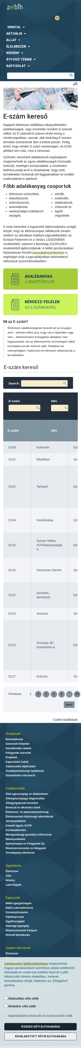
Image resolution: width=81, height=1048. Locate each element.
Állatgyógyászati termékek (22, 803)
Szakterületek (15, 788)
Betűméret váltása (75, 84)
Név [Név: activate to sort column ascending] (54, 430)
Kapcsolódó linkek (17, 761)
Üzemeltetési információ (20, 775)
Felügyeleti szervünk (18, 752)
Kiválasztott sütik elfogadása (40, 1036)
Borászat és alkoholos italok (23, 807)
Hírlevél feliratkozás (18, 934)
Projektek (11, 757)
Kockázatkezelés (16, 830)
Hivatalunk (13, 733)
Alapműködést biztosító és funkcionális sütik (38, 1015)
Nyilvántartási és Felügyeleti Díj (25, 843)
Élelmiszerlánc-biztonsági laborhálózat (29, 816)
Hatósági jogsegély (17, 925)
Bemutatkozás (14, 739)
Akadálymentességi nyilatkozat (25, 770)
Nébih (21, 6)
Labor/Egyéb (13, 884)
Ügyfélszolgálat (15, 921)
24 (77, 694)
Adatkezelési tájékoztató (21, 766)
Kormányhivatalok (17, 912)
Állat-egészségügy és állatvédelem (27, 793)
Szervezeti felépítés (18, 743)
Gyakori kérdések (18, 948)
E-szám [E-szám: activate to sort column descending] (13, 430)
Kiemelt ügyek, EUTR (19, 825)
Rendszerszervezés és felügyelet (26, 848)
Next (69, 704)
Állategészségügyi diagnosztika (25, 798)
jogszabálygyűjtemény (48, 252)
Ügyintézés (13, 865)
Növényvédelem (15, 839)
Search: (38, 383)
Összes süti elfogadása (40, 1026)
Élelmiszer (12, 871)
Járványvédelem (16, 821)
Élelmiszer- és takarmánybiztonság (27, 812)
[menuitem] (40, 27)
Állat (8, 875)
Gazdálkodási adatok (18, 748)
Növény (10, 880)
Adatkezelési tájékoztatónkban (26, 963)
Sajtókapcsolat (15, 916)
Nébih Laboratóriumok (19, 907)
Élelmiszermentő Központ (21, 930)
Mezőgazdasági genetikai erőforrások (28, 834)
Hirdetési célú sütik (20, 1006)
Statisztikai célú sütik (21, 998)
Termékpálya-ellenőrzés (20, 852)
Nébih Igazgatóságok (18, 903)
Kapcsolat (13, 897)
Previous (15, 694)
